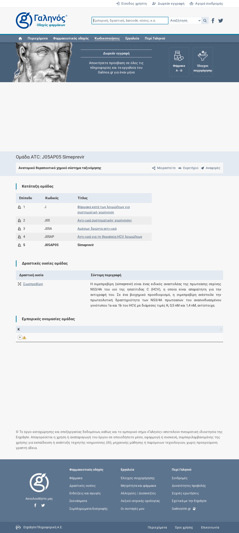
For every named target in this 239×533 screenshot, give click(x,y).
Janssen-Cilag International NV (164, 337)
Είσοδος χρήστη (131, 4)
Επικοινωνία (210, 527)
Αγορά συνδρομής (206, 4)
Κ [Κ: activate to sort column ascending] (19, 329)
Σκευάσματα (78, 501)
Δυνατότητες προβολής (189, 485)
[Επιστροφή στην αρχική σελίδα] (39, 487)
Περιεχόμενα (38, 38)
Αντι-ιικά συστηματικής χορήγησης (104, 220)
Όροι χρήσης (184, 527)
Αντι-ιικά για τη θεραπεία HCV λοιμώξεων (109, 237)
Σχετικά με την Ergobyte (189, 501)
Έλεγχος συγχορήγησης (138, 478)
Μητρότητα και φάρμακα (138, 485)
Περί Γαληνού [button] (155, 38)
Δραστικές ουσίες (82, 485)
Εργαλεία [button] (132, 38)
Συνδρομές (180, 478)
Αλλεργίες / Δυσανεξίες (138, 493)
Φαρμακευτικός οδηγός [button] (71, 38)
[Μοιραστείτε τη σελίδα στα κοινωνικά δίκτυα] (163, 168)
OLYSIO (44, 337)
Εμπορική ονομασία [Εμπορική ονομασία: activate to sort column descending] (47, 329)
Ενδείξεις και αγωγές (85, 493)
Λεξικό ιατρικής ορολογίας (140, 501)
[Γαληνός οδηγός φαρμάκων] (40, 20)
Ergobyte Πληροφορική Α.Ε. (43, 527)
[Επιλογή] (185, 20)
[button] (205, 20)
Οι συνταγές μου (132, 508)
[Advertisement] (119, 117)
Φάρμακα (75, 478)
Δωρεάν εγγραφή (168, 4)
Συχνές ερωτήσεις (185, 493)
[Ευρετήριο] (187, 168)
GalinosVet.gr (184, 508)
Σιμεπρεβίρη (33, 284)
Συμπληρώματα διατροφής (88, 508)
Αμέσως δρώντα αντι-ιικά (96, 229)
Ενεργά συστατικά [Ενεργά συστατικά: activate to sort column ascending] (102, 329)
